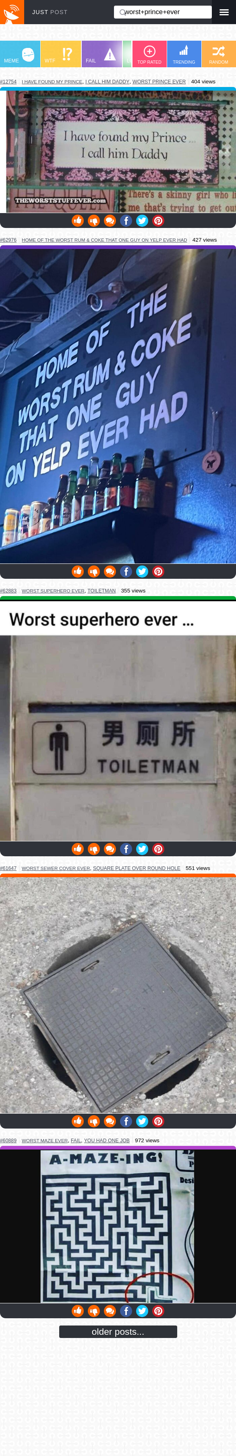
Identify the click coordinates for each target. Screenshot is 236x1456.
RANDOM (218, 55)
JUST (50, 12)
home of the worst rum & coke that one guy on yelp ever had (104, 239)
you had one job (107, 1140)
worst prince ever (159, 82)
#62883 (8, 591)
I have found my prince (52, 81)
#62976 (8, 240)
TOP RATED (149, 55)
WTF (58, 56)
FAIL (101, 56)
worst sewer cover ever (56, 868)
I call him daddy (107, 82)
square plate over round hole (136, 868)
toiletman (101, 591)
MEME (19, 56)
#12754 (8, 82)
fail (76, 1140)
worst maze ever (45, 1140)
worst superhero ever (53, 590)
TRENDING (184, 54)
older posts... (118, 1331)
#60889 (8, 1140)
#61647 (8, 868)
